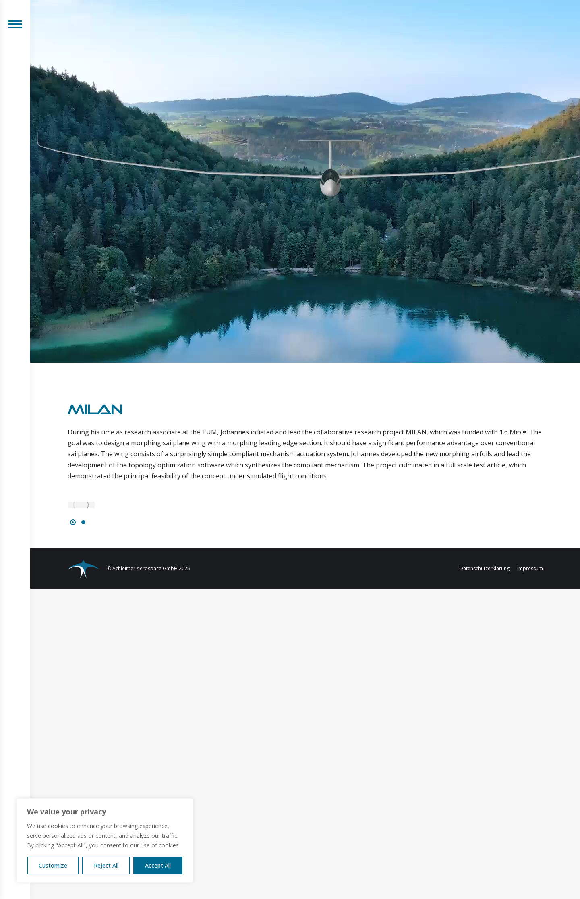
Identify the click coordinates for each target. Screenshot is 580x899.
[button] (73, 522)
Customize (53, 865)
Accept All (158, 865)
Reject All (106, 865)
